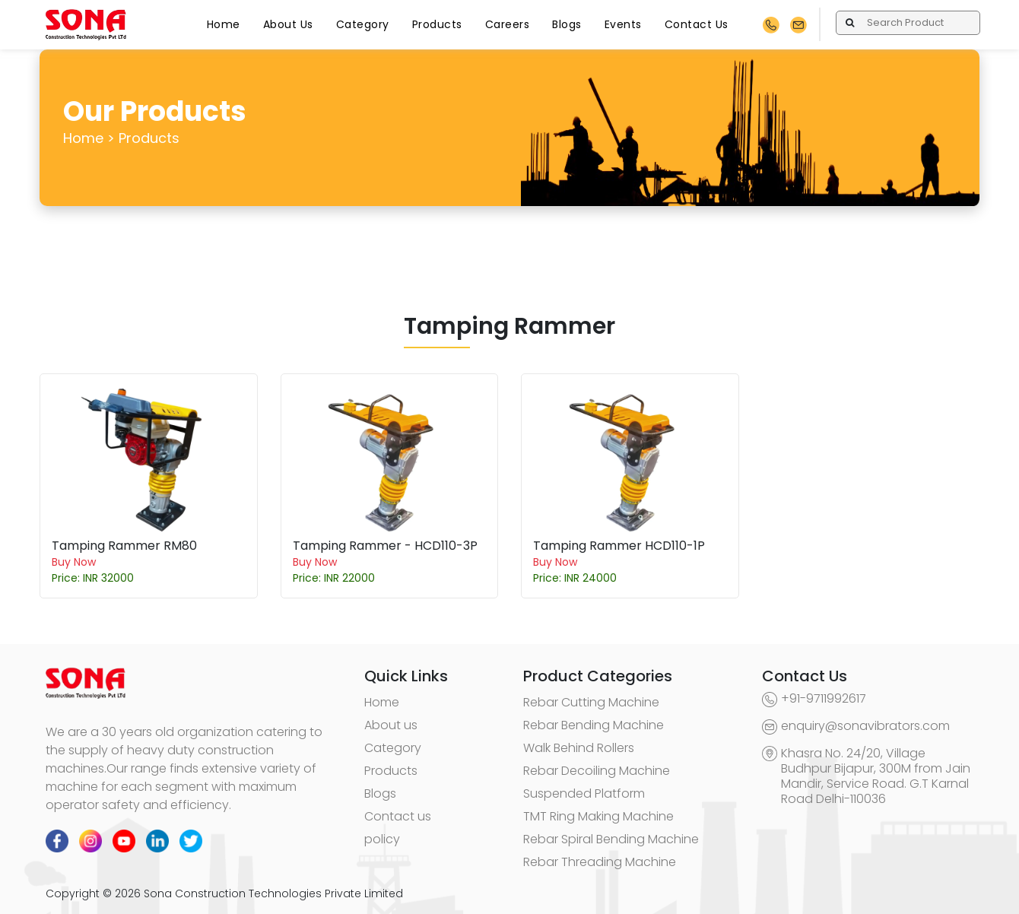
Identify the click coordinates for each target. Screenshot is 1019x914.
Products (437, 24)
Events (623, 24)
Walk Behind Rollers (578, 748)
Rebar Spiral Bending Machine (611, 839)
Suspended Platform (584, 793)
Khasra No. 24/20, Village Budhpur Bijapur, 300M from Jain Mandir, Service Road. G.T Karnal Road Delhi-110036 (875, 776)
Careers (507, 24)
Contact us (397, 816)
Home (223, 24)
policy (382, 839)
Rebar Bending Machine (593, 725)
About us (390, 725)
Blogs (567, 24)
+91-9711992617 (823, 698)
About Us (288, 24)
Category (362, 24)
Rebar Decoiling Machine (596, 770)
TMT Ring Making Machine (598, 816)
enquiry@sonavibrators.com (865, 726)
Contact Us (697, 24)
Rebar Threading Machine (599, 862)
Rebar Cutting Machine (591, 702)
